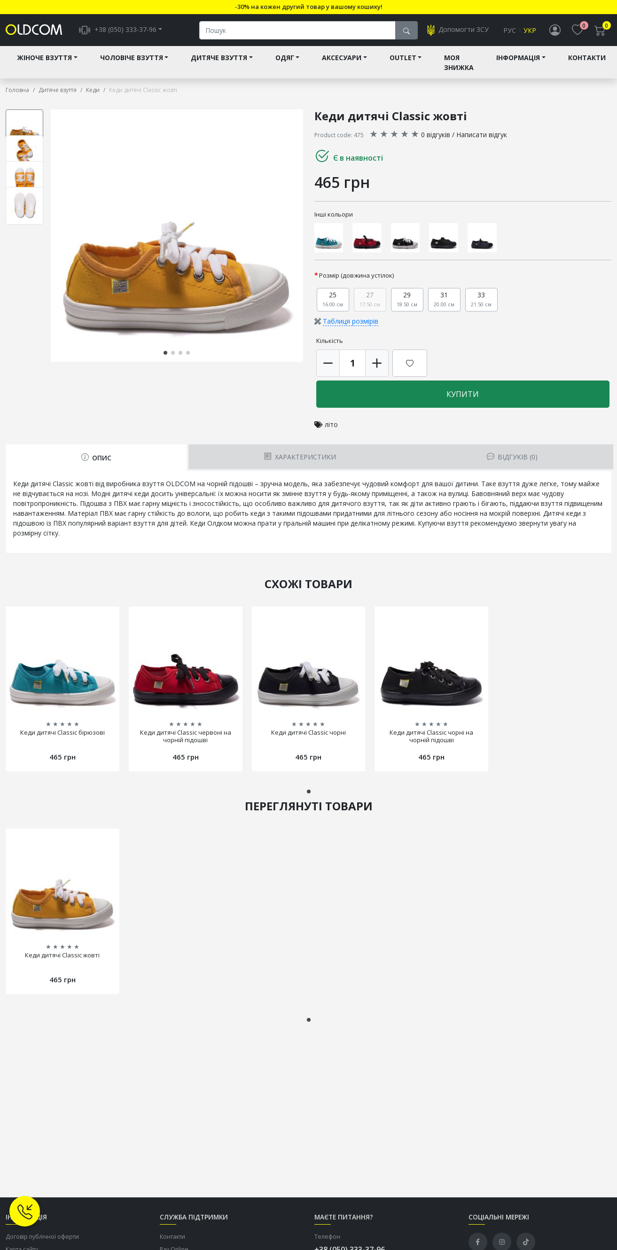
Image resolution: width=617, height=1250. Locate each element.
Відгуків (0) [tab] (512, 458)
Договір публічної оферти (42, 1238)
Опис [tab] (96, 459)
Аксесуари (341, 59)
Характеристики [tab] (300, 458)
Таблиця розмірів (350, 322)
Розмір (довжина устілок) (356, 277)
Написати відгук (481, 136)
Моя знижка (459, 64)
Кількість (329, 342)
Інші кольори (333, 216)
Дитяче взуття (219, 59)
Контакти (587, 59)
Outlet (403, 59)
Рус (509, 31)
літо (331, 426)
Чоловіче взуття (131, 59)
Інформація (518, 59)
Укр (529, 31)
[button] (165, 355)
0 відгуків (435, 136)
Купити (462, 396)
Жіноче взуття (44, 59)
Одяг (284, 59)
